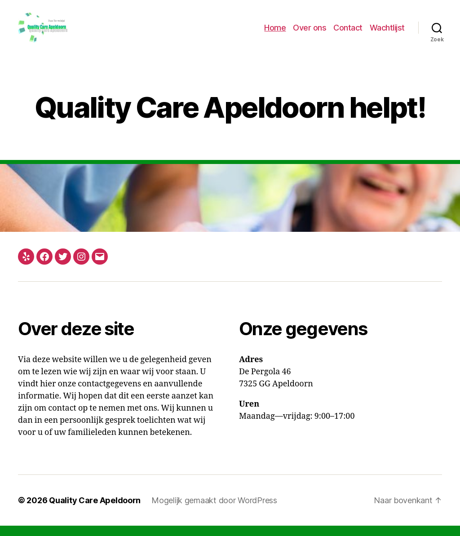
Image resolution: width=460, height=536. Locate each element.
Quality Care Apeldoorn (95, 510)
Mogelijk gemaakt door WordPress (214, 510)
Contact (348, 32)
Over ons (309, 32)
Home (275, 32)
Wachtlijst (387, 32)
